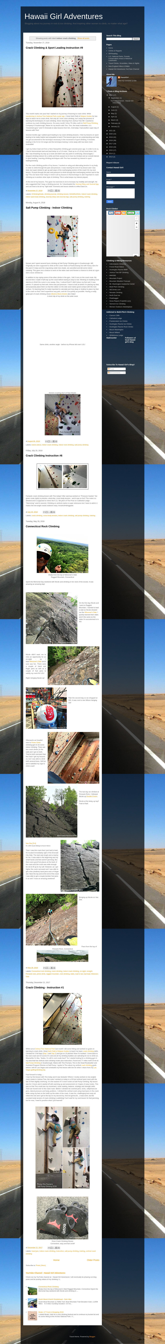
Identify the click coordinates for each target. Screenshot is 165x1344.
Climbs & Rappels (115, 51)
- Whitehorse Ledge (115, 335)
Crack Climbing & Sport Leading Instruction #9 (54, 47)
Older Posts (93, 1260)
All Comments (114, 373)
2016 (111, 147)
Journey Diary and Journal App (87, 184)
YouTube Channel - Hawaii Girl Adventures (45, 1273)
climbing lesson (62, 194)
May (113, 113)
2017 (111, 144)
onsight (89, 971)
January (114, 126)
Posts (111, 369)
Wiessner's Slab (91, 612)
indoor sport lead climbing (35, 197)
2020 (111, 134)
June (113, 110)
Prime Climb (35, 742)
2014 (111, 153)
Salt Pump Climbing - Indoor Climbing (49, 207)
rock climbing (65, 974)
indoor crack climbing (89, 194)
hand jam (35, 1251)
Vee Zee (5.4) (31, 843)
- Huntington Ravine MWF (118, 270)
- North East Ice (114, 295)
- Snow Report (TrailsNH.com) (119, 301)
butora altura (36, 445)
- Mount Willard (114, 332)
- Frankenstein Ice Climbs (117, 321)
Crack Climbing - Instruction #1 (45, 987)
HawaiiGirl (125, 77)
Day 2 (53, 1053)
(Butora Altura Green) (59, 294)
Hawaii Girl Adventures (63, 16)
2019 (111, 137)
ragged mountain (52, 974)
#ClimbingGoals (38, 194)
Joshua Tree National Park (45, 1049)
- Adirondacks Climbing (117, 264)
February (114, 123)
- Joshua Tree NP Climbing (118, 272)
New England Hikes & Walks (119, 66)
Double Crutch (91, 796)
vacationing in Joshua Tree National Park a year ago (45, 116)
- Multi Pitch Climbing (116, 287)
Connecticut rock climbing (41, 971)
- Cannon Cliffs (113, 315)
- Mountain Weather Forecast (119, 281)
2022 (111, 95)
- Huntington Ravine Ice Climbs (119, 324)
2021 (111, 131)
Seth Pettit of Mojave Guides (58, 1051)
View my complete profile (127, 81)
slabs (72, 974)
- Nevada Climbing (115, 292)
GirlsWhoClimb (75, 194)
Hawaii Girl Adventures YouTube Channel (123, 69)
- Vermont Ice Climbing (116, 304)
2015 (111, 150)
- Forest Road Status (116, 267)
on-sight (83, 971)
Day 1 (45, 1053)
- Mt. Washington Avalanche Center (121, 284)
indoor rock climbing (66, 445)
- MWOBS (112, 275)
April (113, 117)
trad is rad (79, 974)
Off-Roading (112, 54)
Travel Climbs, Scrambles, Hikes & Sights (123, 63)
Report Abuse (112, 162)
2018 (111, 140)
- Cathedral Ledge (115, 318)
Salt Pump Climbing (90, 123)
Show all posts (83, 38)
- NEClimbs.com (114, 290)
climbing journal (50, 194)
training (87, 197)
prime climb (41, 974)
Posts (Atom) (41, 1265)
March (113, 120)
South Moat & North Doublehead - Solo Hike (54, 1299)
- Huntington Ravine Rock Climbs (120, 327)
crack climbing (37, 515)
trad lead (87, 974)
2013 (111, 157)
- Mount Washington (115, 330)
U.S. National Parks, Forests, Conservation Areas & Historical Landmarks (120, 58)
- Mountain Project (115, 278)
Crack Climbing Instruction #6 (44, 455)
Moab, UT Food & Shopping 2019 (50, 1312)
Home (56, 1260)
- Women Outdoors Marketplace (120, 307)
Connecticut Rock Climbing (42, 526)
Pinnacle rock (31, 974)
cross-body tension (50, 515)
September (115, 98)
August (114, 107)
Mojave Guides (86, 116)
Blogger (92, 1337)
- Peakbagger (113, 298)
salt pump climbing (77, 197)
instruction (60, 1251)
